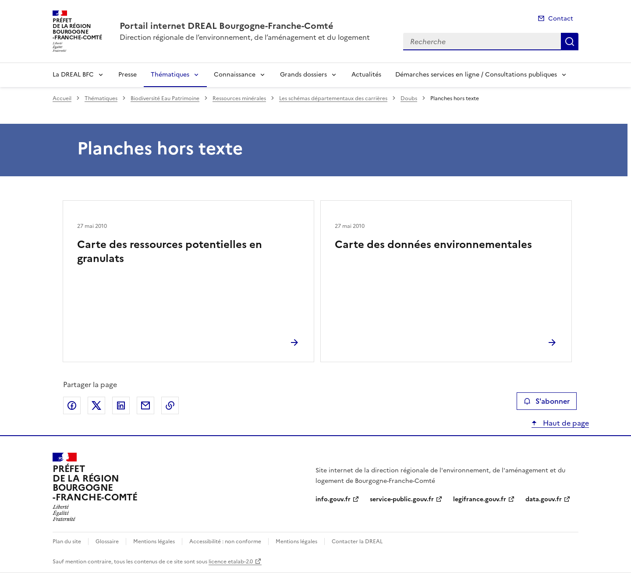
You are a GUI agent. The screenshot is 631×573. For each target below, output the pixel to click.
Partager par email (145, 405)
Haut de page (565, 423)
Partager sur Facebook (72, 405)
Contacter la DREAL (357, 541)
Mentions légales (154, 541)
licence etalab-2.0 (231, 562)
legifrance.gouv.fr (479, 499)
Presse (127, 74)
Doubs (409, 98)
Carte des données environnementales (433, 244)
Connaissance (234, 74)
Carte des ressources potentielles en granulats (169, 251)
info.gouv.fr (333, 499)
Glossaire (107, 541)
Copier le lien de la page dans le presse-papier (170, 405)
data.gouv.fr (543, 499)
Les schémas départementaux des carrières (333, 98)
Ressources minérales (239, 98)
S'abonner (547, 401)
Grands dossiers (303, 74)
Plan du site (67, 541)
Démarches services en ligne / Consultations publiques (476, 74)
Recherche (569, 41)
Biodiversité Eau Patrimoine (165, 98)
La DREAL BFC (73, 74)
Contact (560, 18)
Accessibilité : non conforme (225, 541)
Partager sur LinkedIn (121, 405)
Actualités (366, 74)
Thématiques (170, 74)
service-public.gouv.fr (402, 499)
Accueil (62, 98)
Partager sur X (96, 405)
